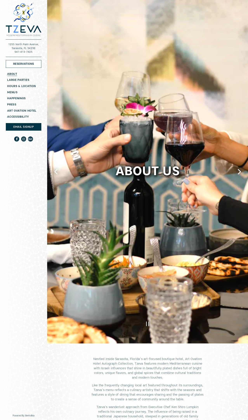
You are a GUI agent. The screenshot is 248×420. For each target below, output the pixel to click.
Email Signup (23, 127)
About (12, 74)
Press (11, 104)
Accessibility (18, 116)
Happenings (16, 98)
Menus (12, 92)
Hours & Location (21, 86)
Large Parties (18, 80)
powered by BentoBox (30, 415)
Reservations (27, 64)
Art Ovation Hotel (22, 110)
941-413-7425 (23, 51)
